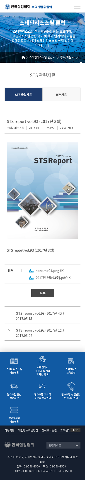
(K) (50, 270)
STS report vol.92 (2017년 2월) (40, 330)
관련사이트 (55, 445)
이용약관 (10, 430)
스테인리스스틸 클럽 (40, 57)
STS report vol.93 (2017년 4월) (40, 313)
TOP (75, 430)
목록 (43, 293)
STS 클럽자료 (23, 94)
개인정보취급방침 (28, 430)
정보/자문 (65, 57)
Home (25, 57)
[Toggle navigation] (77, 6)
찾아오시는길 (49, 430)
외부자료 (61, 94)
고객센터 (65, 430)
